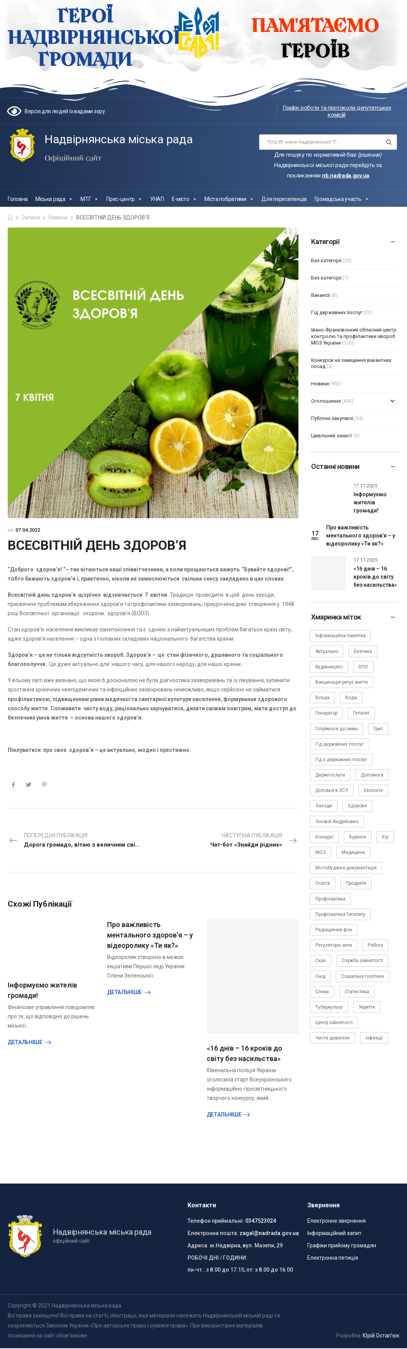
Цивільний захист (331, 436)
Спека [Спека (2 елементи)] (322, 991)
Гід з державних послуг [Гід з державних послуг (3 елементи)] (341, 759)
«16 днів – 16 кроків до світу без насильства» (375, 577)
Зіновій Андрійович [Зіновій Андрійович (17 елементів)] (336, 821)
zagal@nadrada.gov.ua (269, 1230)
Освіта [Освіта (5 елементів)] (322, 883)
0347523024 (260, 1218)
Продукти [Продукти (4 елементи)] (356, 883)
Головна (18, 199)
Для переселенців (284, 199)
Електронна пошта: (213, 1230)
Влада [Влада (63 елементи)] (322, 697)
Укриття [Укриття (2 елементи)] (366, 1007)
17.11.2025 (365, 486)
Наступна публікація (254, 840)
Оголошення (326, 401)
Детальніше (25, 1042)
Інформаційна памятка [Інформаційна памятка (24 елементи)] (340, 635)
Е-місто (184, 199)
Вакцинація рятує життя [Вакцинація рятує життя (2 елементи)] (341, 682)
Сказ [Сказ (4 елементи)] (320, 960)
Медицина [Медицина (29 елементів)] (353, 852)
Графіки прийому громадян (341, 1242)
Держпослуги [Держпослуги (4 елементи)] (330, 775)
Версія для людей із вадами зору (65, 111)
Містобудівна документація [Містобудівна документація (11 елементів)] (346, 867)
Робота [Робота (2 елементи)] (375, 945)
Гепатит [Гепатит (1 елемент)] (361, 713)
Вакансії (320, 295)
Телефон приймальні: (216, 1218)
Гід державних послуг (336, 312)
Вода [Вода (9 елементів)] (351, 697)
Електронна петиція (332, 1254)
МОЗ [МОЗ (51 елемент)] (320, 852)
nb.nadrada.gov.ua (345, 175)
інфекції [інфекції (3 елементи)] (374, 1038)
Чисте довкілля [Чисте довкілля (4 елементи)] (332, 1038)
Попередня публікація (80, 840)
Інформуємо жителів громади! (370, 502)
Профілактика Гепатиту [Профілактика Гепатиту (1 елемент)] (340, 914)
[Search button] (388, 142)
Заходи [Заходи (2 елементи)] (323, 805)
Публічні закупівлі (332, 418)
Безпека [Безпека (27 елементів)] (363, 651)
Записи (31, 217)
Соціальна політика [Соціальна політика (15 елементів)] (362, 976)
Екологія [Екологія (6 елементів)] (373, 790)
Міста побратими (229, 199)
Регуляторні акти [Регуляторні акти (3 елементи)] (333, 945)
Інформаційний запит (334, 1230)
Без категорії (326, 260)
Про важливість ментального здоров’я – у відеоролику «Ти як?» (150, 935)
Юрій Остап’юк (381, 1332)
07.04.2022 (27, 530)
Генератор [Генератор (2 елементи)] (326, 713)
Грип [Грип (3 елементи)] (378, 728)
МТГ (89, 199)
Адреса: (198, 1242)
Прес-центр (124, 199)
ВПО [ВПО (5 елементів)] (363, 666)
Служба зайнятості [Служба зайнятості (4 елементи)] (362, 960)
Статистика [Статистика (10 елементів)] (357, 991)
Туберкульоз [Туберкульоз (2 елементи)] (329, 1007)
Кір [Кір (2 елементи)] (385, 837)
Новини (58, 217)
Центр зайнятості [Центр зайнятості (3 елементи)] (334, 1022)
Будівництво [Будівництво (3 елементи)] (329, 666)
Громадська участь (342, 199)
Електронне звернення (336, 1218)
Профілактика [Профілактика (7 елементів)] (330, 899)
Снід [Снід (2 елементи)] (320, 976)
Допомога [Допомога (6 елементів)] (372, 775)
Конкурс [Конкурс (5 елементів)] (324, 837)
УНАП (157, 199)
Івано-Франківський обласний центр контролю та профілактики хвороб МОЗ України (354, 336)
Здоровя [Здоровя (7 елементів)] (357, 805)
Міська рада (54, 199)
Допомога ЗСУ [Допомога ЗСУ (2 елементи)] (331, 790)
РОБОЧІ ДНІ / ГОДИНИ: (218, 1254)
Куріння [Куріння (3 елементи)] (357, 837)
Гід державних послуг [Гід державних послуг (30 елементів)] (339, 744)
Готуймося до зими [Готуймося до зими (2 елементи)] (336, 728)
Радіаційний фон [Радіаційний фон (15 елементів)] (333, 929)
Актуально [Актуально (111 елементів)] (326, 651)
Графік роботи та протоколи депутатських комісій (337, 111)
